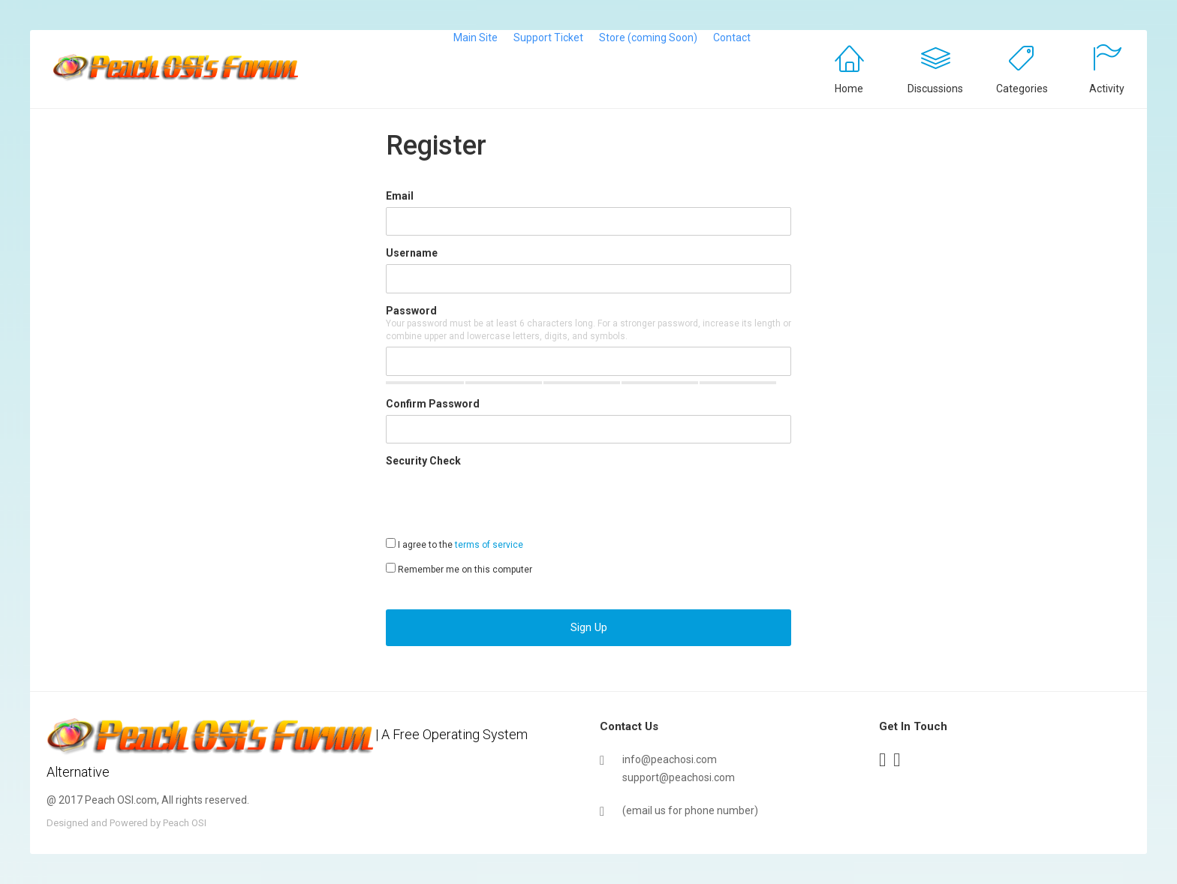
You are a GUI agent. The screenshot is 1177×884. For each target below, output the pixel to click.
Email (400, 196)
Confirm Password (433, 404)
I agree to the (454, 544)
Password (411, 311)
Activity (1106, 89)
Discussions (935, 89)
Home (849, 89)
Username (412, 253)
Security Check (423, 461)
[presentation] (500, 501)
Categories (1022, 89)
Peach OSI (184, 822)
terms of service (489, 545)
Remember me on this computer (459, 569)
